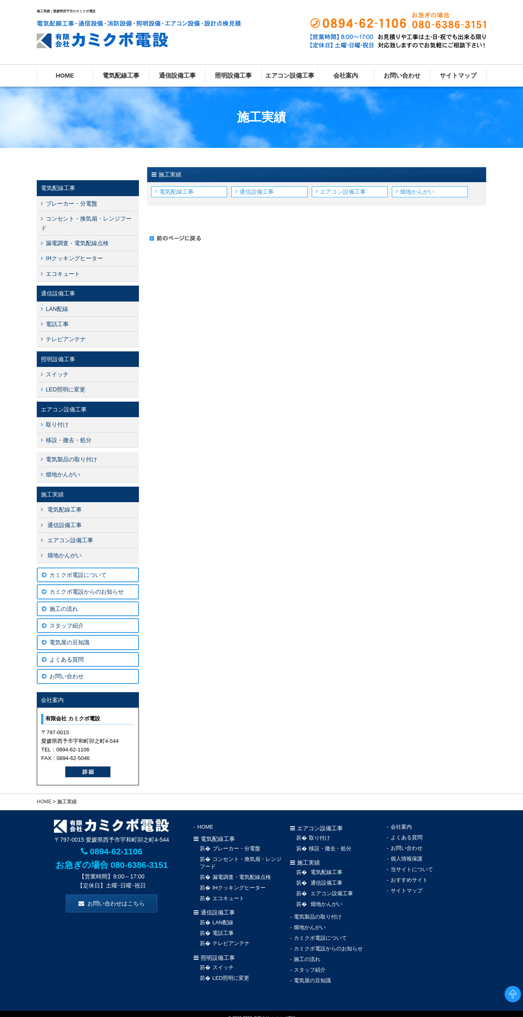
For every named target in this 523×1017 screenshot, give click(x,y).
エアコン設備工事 (289, 75)
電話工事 (57, 324)
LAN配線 (57, 309)
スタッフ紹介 (66, 625)
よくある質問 (66, 659)
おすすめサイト (409, 876)
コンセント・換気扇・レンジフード (86, 223)
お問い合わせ (402, 75)
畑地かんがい (417, 191)
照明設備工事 (233, 75)
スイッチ (57, 374)
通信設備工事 (177, 75)
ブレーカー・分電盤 (71, 203)
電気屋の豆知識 (69, 642)
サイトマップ (458, 75)
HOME (65, 75)
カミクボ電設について (78, 575)
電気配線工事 (121, 75)
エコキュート (63, 273)
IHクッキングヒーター (74, 258)
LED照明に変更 (65, 389)
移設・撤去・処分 (69, 440)
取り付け (57, 424)
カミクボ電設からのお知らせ (86, 591)
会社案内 (345, 75)
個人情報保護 (406, 856)
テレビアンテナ (66, 339)
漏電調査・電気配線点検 (77, 243)
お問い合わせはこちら (116, 903)
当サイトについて (412, 866)
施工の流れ (63, 609)
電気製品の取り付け (71, 459)
